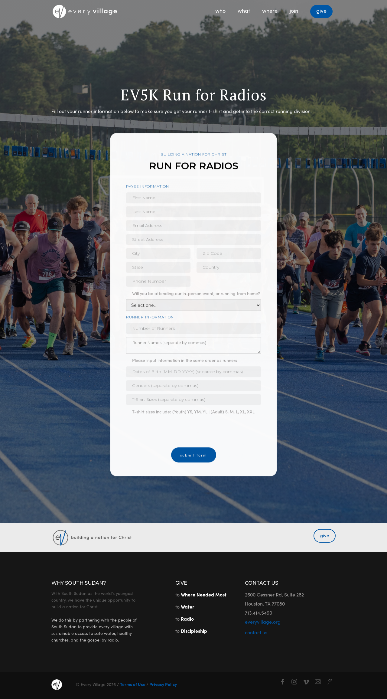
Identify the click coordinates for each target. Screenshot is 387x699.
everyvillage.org (263, 621)
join (294, 10)
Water (187, 606)
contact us (256, 632)
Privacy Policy (162, 684)
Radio (187, 618)
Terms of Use (132, 684)
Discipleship (194, 630)
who (220, 10)
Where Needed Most (203, 594)
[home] (84, 9)
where (270, 10)
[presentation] (172, 433)
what (244, 10)
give (321, 10)
